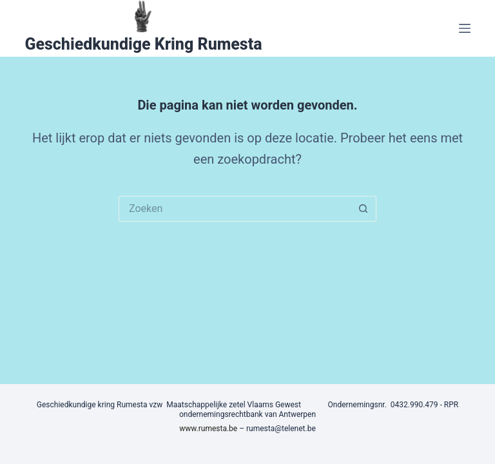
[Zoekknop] (363, 209)
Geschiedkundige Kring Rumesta (143, 44)
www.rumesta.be (208, 428)
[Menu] (465, 28)
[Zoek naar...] (235, 209)
